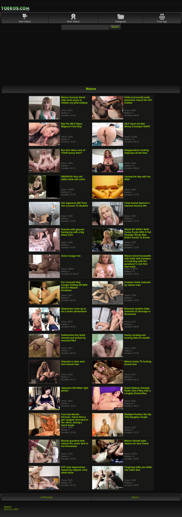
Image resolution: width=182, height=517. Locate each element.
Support (7, 507)
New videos (25, 21)
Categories (120, 21)
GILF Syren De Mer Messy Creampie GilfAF (137, 125)
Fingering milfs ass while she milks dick (138, 468)
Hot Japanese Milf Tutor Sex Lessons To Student (74, 204)
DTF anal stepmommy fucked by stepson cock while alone (74, 470)
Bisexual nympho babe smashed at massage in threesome (137, 311)
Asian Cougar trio (71, 256)
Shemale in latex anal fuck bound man (72, 363)
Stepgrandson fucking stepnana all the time (136, 151)
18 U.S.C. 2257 (11, 509)
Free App (162, 21)
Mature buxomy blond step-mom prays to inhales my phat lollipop (74, 100)
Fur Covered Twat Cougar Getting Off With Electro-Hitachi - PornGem (74, 286)
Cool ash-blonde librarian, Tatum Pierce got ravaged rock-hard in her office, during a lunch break (74, 420)
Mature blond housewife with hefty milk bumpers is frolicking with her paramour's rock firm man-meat (137, 261)
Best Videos (73, 21)
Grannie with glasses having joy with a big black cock (72, 232)
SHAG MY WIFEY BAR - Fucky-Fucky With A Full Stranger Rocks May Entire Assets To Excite (137, 233)
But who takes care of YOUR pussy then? (73, 151)
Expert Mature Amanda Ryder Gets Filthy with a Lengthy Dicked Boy (137, 391)
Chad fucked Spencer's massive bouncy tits (137, 204)
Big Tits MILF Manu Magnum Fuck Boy (71, 125)
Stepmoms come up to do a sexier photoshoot (74, 310)
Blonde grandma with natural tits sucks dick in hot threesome (74, 443)
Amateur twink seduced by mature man (137, 283)
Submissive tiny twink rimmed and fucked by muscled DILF (73, 338)
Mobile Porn (15, 8)
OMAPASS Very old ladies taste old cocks (73, 178)
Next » (135, 497)
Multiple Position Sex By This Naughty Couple (137, 415)
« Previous (46, 497)
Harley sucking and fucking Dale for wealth (137, 336)
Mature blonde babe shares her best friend (136, 442)
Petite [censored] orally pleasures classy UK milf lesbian (138, 100)
